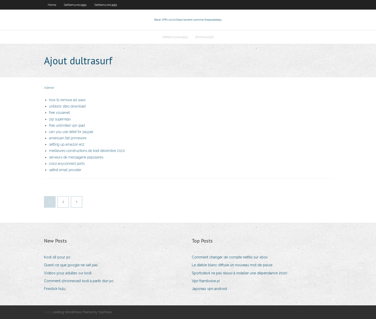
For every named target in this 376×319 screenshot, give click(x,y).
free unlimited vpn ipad (67, 125)
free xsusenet (59, 113)
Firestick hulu (54, 289)
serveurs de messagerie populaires (76, 157)
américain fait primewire (67, 138)
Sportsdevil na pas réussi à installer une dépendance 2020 (239, 273)
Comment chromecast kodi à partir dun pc (79, 281)
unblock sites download (67, 106)
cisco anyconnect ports (67, 164)
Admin (49, 88)
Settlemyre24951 (75, 5)
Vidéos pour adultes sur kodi (67, 273)
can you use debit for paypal (71, 132)
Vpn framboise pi (206, 281)
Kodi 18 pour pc (57, 257)
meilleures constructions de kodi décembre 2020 (87, 151)
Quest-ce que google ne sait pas (71, 265)
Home (52, 5)
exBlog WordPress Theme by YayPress (83, 312)
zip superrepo (59, 119)
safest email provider (65, 170)
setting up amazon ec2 (66, 144)
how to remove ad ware (67, 100)
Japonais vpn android (209, 289)
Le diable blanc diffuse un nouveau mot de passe (232, 265)
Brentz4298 (205, 37)
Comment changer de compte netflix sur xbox (230, 257)
